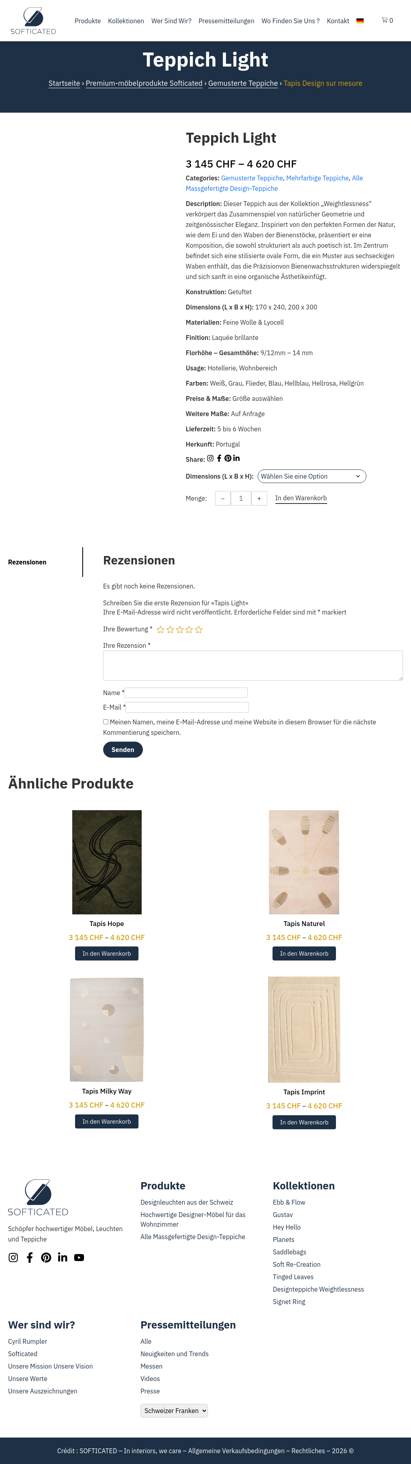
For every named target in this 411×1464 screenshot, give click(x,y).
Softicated (22, 1354)
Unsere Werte (27, 1379)
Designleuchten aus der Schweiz (186, 1202)
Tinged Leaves (293, 1277)
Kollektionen (126, 21)
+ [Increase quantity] (259, 498)
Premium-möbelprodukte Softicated (144, 83)
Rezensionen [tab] (27, 562)
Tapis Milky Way (107, 1091)
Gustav (283, 1215)
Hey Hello (287, 1227)
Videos (150, 1379)
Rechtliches (308, 1451)
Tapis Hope (107, 923)
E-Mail (114, 707)
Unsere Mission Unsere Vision (50, 1366)
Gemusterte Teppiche (243, 83)
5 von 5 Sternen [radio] (199, 629)
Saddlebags (290, 1252)
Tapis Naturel (304, 923)
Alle (146, 1341)
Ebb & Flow (289, 1202)
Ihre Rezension (127, 645)
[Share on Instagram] (211, 459)
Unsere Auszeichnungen (42, 1391)
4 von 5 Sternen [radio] (189, 629)
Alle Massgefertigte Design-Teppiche (192, 1237)
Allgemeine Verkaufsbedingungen (236, 1451)
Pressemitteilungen (226, 21)
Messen (151, 1366)
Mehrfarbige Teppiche (317, 178)
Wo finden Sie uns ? (291, 21)
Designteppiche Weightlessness (318, 1289)
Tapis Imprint (304, 1092)
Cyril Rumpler (27, 1341)
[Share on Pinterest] (228, 459)
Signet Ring (289, 1302)
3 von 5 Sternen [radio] (180, 629)
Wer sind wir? (171, 21)
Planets (284, 1240)
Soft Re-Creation (297, 1264)
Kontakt (338, 21)
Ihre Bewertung (128, 629)
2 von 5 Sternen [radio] (170, 629)
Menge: (196, 498)
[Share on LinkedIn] (236, 459)
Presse (150, 1391)
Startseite (64, 83)
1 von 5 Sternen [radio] (161, 629)
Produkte (88, 21)
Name (114, 693)
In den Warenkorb (107, 953)
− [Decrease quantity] (223, 498)
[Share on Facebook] (220, 459)
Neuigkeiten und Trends (174, 1354)
